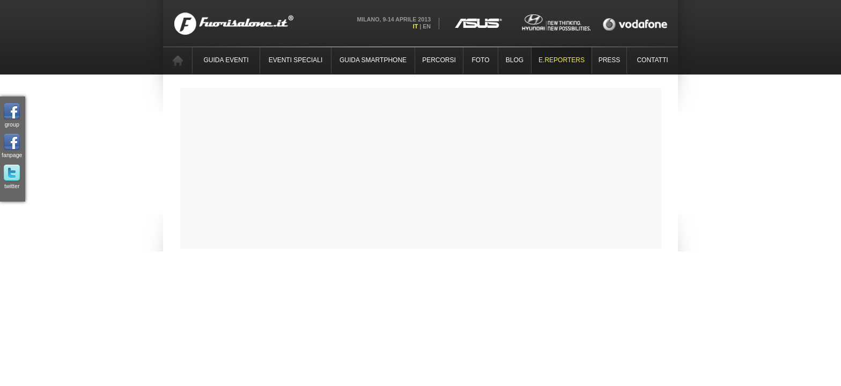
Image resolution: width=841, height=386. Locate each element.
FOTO (480, 60)
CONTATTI (652, 60)
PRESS (610, 60)
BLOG (514, 60)
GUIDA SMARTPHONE (373, 60)
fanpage (12, 145)
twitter (11, 177)
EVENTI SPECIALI (296, 60)
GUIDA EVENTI (225, 60)
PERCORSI (439, 60)
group (11, 115)
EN (427, 26)
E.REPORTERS (561, 60)
